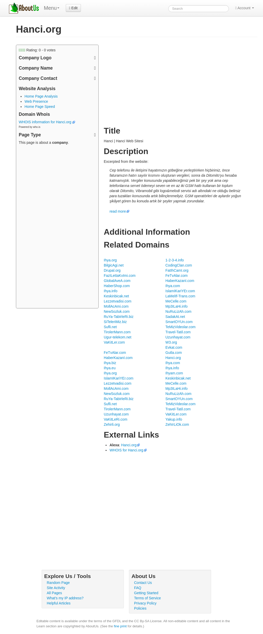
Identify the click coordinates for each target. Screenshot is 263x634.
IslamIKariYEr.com (180, 291)
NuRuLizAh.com (178, 311)
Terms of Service (147, 598)
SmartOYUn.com (179, 322)
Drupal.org (112, 270)
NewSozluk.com (116, 311)
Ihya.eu (110, 368)
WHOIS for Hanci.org (126, 450)
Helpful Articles (59, 603)
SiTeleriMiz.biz (115, 322)
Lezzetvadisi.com (117, 301)
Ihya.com (172, 286)
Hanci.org (173, 358)
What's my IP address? (65, 598)
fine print (120, 626)
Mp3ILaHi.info (176, 306)
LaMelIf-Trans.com (180, 296)
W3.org (171, 342)
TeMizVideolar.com (180, 327)
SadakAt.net (175, 317)
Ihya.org (110, 260)
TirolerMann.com (117, 332)
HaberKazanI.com (179, 281)
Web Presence (36, 101)
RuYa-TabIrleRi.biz (119, 317)
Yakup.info (173, 419)
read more (117, 211)
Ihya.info (110, 291)
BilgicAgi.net (114, 265)
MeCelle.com (175, 301)
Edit (73, 8)
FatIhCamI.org (176, 270)
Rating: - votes (37, 50)
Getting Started (146, 593)
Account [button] (244, 8)
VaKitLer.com (114, 342)
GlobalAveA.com (117, 281)
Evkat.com (173, 347)
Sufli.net (110, 327)
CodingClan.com (178, 265)
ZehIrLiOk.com (177, 424)
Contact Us (143, 583)
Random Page (58, 583)
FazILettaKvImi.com (120, 275)
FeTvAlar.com (176, 275)
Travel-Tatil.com (178, 332)
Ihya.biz (110, 363)
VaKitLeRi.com (115, 419)
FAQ (137, 588)
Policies (140, 608)
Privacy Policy (145, 603)
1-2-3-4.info (174, 260)
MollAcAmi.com (116, 306)
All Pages (54, 593)
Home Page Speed (39, 107)
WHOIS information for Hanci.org (47, 122)
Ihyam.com (174, 373)
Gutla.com (173, 353)
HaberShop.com (117, 286)
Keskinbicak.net (116, 296)
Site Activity (56, 588)
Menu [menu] (51, 8)
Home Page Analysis (41, 96)
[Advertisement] (57, 227)
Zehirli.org (112, 424)
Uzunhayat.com (177, 337)
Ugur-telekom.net (117, 337)
